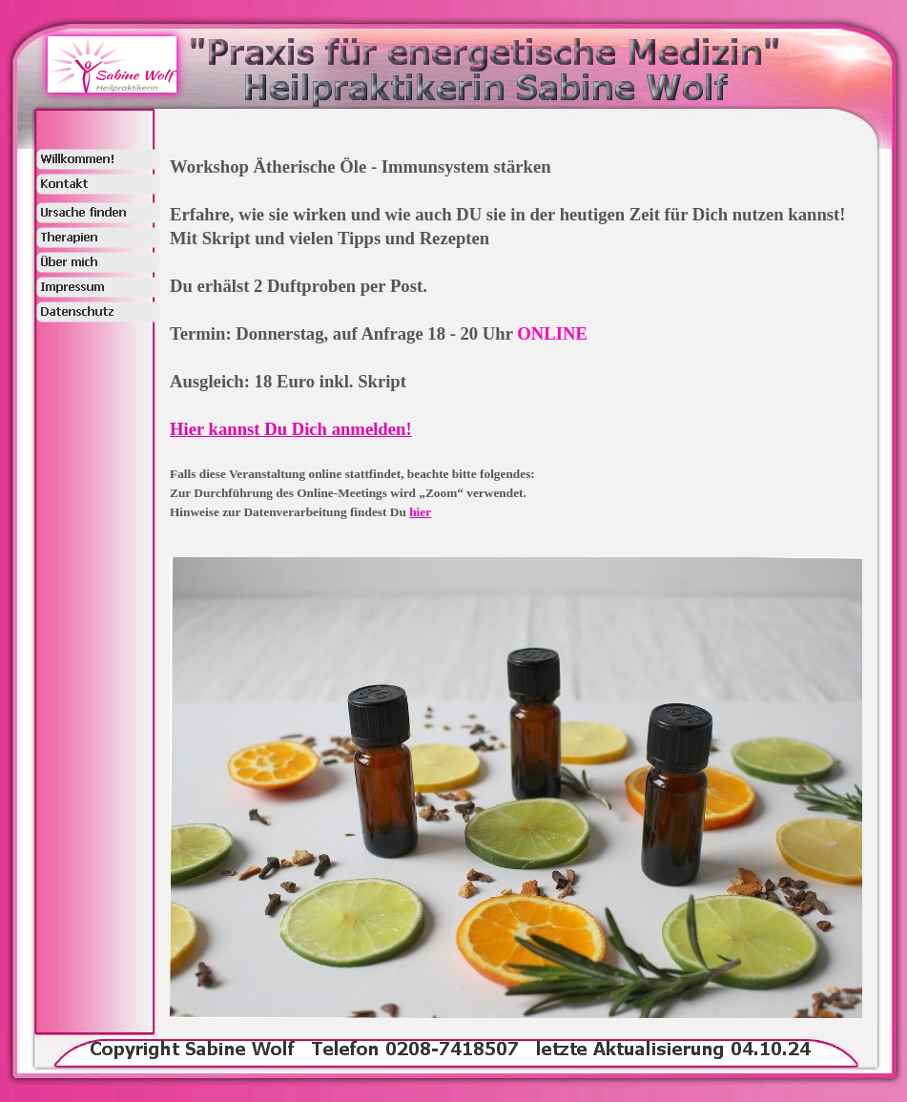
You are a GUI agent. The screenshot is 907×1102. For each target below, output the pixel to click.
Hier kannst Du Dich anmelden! (291, 429)
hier (420, 512)
